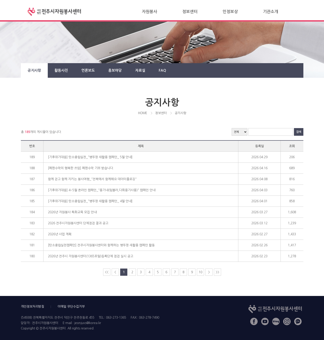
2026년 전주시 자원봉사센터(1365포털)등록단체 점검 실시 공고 (90, 256)
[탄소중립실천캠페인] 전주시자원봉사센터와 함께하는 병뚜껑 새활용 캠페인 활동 (101, 245)
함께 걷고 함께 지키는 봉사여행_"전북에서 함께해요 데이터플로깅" (92, 179)
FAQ (162, 70)
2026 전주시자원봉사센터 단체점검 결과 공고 (78, 223)
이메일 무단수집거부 (71, 306)
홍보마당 (115, 70)
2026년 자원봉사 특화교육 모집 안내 (72, 212)
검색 (298, 132)
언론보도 (88, 70)
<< (107, 272)
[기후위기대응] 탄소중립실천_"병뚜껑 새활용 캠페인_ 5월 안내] (90, 157)
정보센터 (190, 12)
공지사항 (34, 70)
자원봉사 (149, 12)
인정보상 (230, 12)
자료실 (140, 70)
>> (217, 272)
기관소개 (270, 12)
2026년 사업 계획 (60, 234)
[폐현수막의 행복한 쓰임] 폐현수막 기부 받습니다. (81, 168)
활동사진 (61, 70)
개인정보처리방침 (32, 306)
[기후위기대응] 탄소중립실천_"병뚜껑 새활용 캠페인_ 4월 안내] (90, 201)
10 (200, 272)
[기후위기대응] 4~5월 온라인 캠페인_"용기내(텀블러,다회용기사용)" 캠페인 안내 (101, 190)
